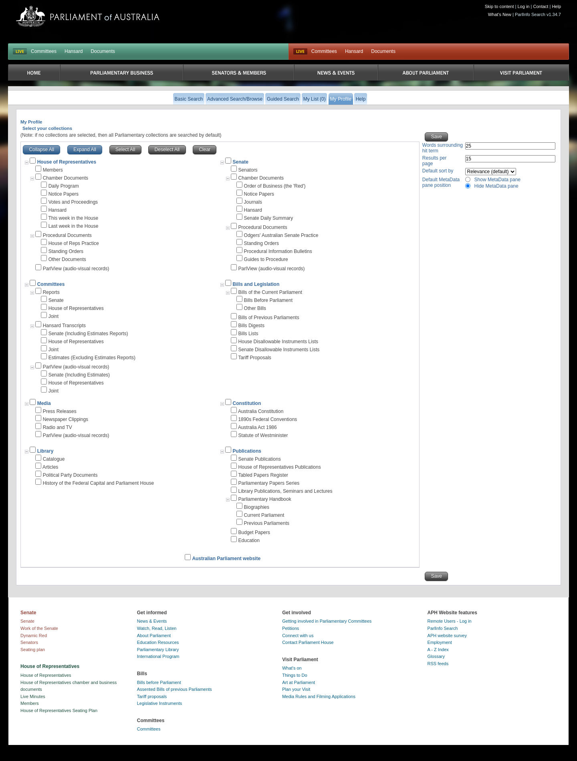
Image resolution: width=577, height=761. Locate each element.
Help (556, 6)
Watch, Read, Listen (157, 628)
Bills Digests (251, 325)
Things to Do (294, 675)
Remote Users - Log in (450, 621)
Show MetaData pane (497, 179)
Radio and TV (57, 427)
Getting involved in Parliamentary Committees (326, 621)
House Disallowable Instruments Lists (278, 341)
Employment (440, 642)
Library (45, 451)
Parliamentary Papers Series (269, 483)
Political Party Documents (70, 475)
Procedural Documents (67, 235)
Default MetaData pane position (441, 182)
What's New (499, 14)
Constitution (247, 403)
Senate (240, 162)
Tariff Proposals (254, 357)
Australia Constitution (260, 411)
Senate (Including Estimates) (79, 375)
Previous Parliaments (266, 523)
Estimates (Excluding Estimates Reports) (91, 357)
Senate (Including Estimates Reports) (88, 333)
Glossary (436, 656)
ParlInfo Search (443, 628)
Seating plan (32, 649)
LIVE (20, 52)
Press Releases (60, 411)
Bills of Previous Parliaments (268, 317)
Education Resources (158, 642)
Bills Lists (248, 333)
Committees (43, 51)
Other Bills (255, 308)
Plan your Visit (296, 689)
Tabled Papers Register (263, 475)
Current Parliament (264, 515)
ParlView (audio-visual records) (76, 268)
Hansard (74, 51)
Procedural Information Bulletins (278, 251)
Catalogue (54, 459)
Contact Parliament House (307, 642)
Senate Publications (259, 459)
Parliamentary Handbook (264, 499)
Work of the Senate (39, 628)
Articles (50, 467)
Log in (524, 6)
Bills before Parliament (159, 682)
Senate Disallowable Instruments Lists (279, 349)
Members (53, 170)
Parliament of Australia (87, 16)
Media (44, 403)
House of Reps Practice (73, 243)
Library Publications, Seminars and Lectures (285, 491)
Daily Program (63, 186)
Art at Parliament (298, 682)
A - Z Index (438, 649)
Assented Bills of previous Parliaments (174, 689)
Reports (51, 292)
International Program (158, 656)
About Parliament (154, 635)
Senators (248, 170)
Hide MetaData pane (496, 186)
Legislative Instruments (159, 703)
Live (300, 52)
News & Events (152, 621)
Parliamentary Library (158, 649)
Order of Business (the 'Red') (275, 186)
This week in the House (73, 218)
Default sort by (437, 171)
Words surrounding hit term (442, 148)
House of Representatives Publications (279, 467)
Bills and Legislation (256, 284)
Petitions (290, 628)
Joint (53, 316)
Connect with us (297, 635)
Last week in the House (73, 226)
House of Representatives (76, 308)
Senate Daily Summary (268, 218)
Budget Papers (254, 532)
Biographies (256, 507)
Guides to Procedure (266, 259)
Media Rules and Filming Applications (318, 696)
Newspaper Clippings (65, 419)
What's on (292, 668)
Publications (247, 451)
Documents (103, 51)
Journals (253, 202)
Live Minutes (32, 696)
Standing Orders (65, 251)
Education (249, 540)
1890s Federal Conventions (267, 419)
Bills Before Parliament (268, 300)
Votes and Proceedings (73, 202)
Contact (540, 6)
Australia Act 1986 (257, 427)
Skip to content (499, 6)
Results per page (434, 160)
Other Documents (67, 259)
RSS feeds (438, 663)
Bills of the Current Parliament (270, 292)
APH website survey (447, 635)
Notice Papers (63, 194)
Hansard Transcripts (64, 325)
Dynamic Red (33, 635)
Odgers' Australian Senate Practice (281, 235)
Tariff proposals (152, 696)
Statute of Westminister (263, 435)
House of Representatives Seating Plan (58, 710)
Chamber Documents (65, 178)
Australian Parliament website (226, 558)
